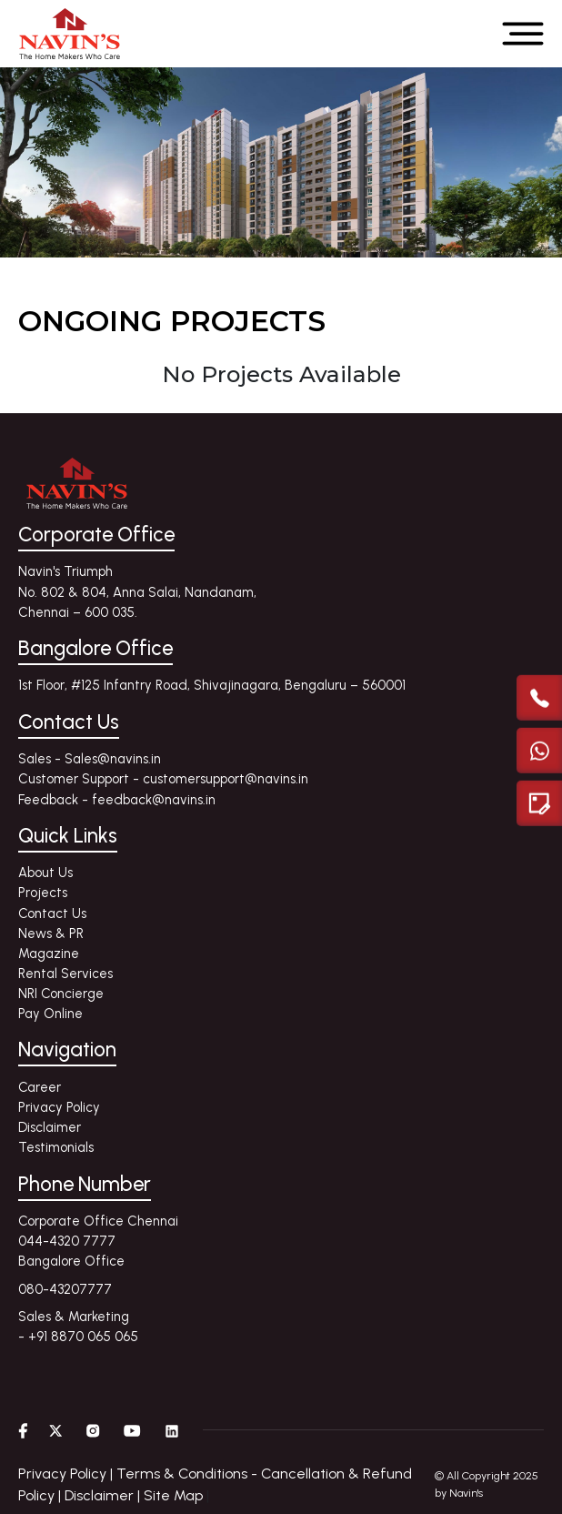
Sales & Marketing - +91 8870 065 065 (78, 1326)
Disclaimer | (104, 1495)
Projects (42, 892)
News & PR (51, 933)
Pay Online (50, 1013)
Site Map (173, 1495)
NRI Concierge (61, 993)
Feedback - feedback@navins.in (117, 800)
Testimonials (56, 1147)
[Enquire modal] (539, 802)
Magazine (48, 953)
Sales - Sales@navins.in (89, 759)
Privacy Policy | (67, 1473)
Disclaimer (49, 1127)
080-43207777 (65, 1289)
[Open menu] (523, 33)
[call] (539, 697)
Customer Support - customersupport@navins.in (163, 779)
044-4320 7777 (66, 1241)
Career (39, 1087)
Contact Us (52, 913)
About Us (45, 872)
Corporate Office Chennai (98, 1221)
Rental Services (65, 973)
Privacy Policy (59, 1107)
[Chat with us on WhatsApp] (539, 749)
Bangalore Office (71, 1261)
